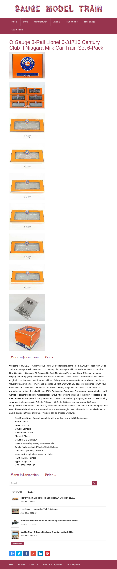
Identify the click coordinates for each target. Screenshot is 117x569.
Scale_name (18, 29)
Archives (21, 564)
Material (57, 21)
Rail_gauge (90, 21)
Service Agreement (74, 564)
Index (14, 21)
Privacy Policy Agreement (52, 564)
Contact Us (34, 564)
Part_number (73, 21)
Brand (26, 21)
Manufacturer (41, 21)
